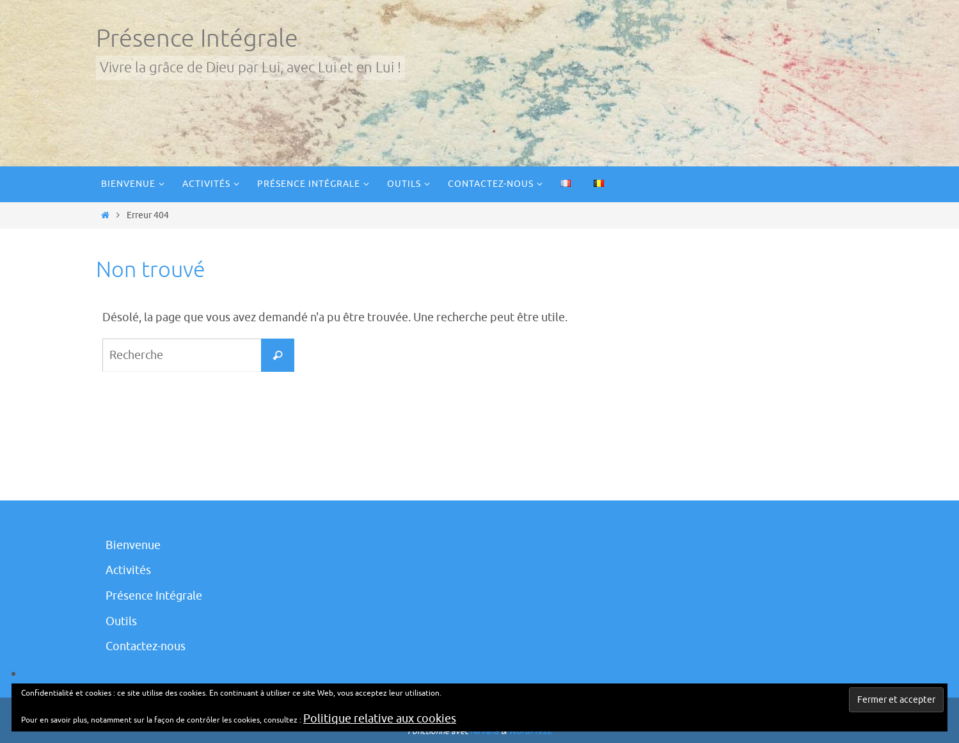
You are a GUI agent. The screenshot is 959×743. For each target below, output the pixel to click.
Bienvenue (133, 545)
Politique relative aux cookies (379, 719)
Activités (128, 570)
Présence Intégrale (197, 39)
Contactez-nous (146, 646)
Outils (121, 621)
